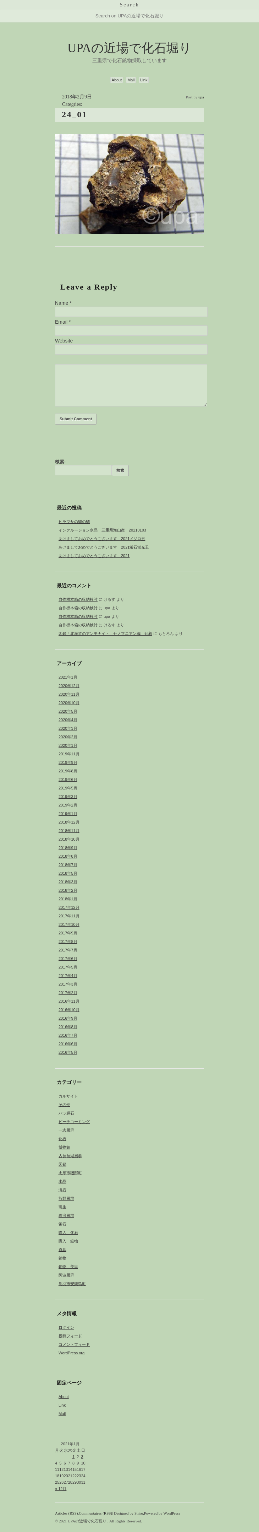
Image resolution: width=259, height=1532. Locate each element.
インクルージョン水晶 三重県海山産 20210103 (102, 530)
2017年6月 (68, 958)
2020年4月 (68, 720)
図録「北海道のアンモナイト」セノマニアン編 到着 (105, 633)
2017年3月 (68, 984)
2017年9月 (68, 933)
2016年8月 (68, 1027)
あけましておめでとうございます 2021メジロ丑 (102, 538)
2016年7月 (68, 1035)
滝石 (62, 1190)
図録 (62, 1164)
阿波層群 (66, 1275)
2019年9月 (68, 762)
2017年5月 (68, 967)
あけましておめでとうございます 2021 (94, 556)
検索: (60, 461)
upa (201, 97)
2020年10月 (69, 703)
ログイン (66, 1327)
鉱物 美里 (68, 1266)
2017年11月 (69, 916)
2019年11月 (69, 754)
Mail (130, 80)
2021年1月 (68, 677)
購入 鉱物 (68, 1241)
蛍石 (62, 1224)
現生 (62, 1207)
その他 (64, 1104)
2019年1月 (68, 813)
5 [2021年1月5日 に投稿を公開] (60, 1463)
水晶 (62, 1181)
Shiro (138, 1513)
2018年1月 (68, 899)
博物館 (64, 1147)
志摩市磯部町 (70, 1173)
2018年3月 (68, 882)
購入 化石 (68, 1232)
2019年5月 (68, 788)
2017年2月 (68, 993)
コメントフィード (74, 1344)
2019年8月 (68, 771)
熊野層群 (66, 1198)
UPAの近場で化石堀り (129, 48)
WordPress (171, 1513)
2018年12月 (69, 822)
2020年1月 (68, 745)
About (117, 80)
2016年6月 (68, 1044)
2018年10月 (69, 839)
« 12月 (60, 1489)
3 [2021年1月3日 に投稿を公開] (82, 1457)
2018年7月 (68, 865)
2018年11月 (69, 831)
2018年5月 (68, 873)
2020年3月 (68, 728)
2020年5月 (68, 711)
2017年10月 (69, 924)
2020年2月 (68, 737)
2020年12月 (69, 686)
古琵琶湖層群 (70, 1156)
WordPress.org (71, 1353)
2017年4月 (68, 975)
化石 (62, 1139)
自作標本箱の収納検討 (78, 599)
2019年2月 (68, 805)
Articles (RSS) (66, 1513)
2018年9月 (68, 848)
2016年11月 (69, 1001)
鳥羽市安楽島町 (72, 1284)
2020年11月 (69, 694)
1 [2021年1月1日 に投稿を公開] (73, 1457)
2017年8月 (68, 941)
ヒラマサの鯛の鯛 (74, 521)
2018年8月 (68, 856)
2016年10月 (69, 1010)
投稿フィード (70, 1336)
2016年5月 (68, 1052)
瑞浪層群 (66, 1215)
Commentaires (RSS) (95, 1513)
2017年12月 (69, 907)
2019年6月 (68, 779)
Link (143, 80)
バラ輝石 (66, 1113)
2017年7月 (68, 950)
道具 (62, 1249)
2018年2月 (68, 890)
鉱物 (62, 1258)
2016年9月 (68, 1018)
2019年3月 (68, 796)
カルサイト (68, 1096)
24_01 (74, 114)
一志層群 (66, 1130)
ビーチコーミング (74, 1122)
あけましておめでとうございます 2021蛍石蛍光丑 (104, 547)
